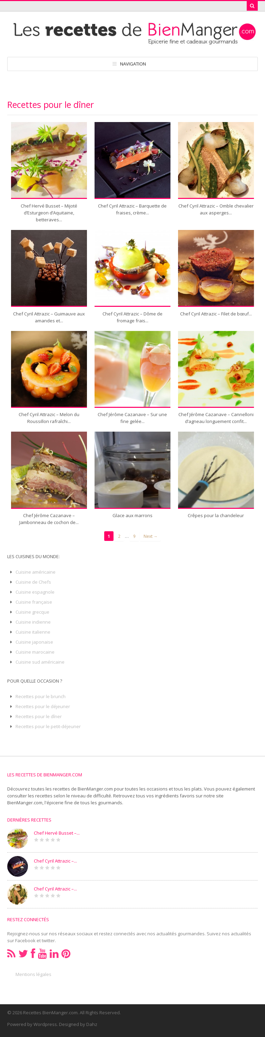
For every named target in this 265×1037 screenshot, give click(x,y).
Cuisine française (34, 602)
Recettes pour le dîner (39, 716)
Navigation (133, 64)
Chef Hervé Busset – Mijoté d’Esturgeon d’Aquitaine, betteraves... (49, 213)
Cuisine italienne (33, 632)
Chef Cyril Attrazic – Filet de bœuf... (216, 314)
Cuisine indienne (33, 622)
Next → (151, 536)
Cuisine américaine (36, 572)
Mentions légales (33, 974)
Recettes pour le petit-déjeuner (48, 726)
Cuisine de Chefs (33, 582)
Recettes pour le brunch (41, 696)
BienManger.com (24, 802)
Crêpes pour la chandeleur (216, 515)
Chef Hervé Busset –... (57, 833)
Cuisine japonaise (34, 642)
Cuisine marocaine (35, 652)
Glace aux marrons (132, 515)
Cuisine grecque (32, 612)
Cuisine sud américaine (40, 662)
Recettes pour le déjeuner (43, 706)
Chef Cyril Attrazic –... (55, 861)
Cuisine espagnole (35, 592)
